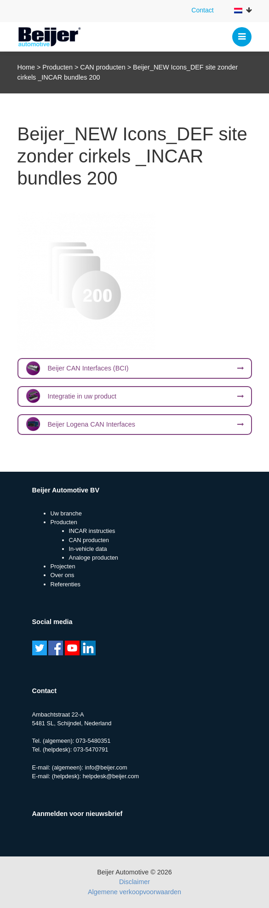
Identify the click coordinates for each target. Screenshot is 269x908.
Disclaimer (134, 881)
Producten (57, 67)
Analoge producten (93, 557)
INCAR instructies (92, 530)
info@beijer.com (106, 767)
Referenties (65, 584)
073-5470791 (91, 749)
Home (26, 67)
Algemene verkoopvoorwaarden (134, 892)
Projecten (63, 566)
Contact (202, 10)
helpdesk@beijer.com (111, 776)
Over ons (62, 575)
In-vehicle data (88, 548)
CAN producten (102, 67)
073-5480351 (93, 740)
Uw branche (66, 513)
